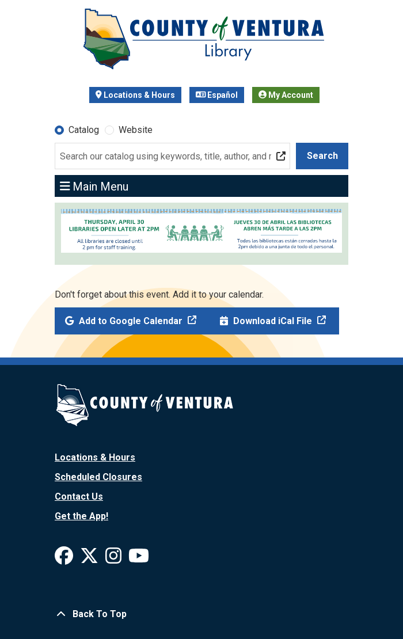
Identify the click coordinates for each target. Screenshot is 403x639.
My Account (285, 95)
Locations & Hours (135, 95)
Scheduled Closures (98, 476)
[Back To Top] (201, 614)
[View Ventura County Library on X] (90, 559)
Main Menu (94, 185)
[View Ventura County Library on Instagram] (114, 559)
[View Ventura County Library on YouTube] (138, 559)
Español (217, 95)
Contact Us (79, 496)
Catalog (84, 129)
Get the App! (81, 516)
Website (136, 129)
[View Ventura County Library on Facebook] (65, 559)
